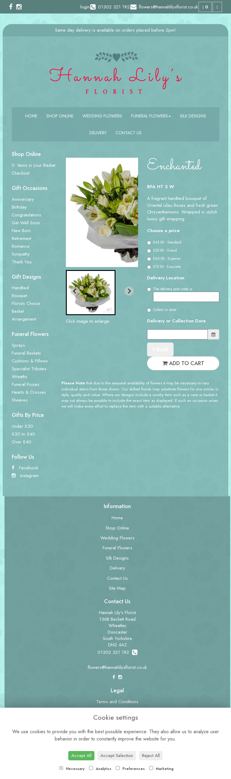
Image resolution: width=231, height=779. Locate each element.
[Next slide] (129, 291)
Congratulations (26, 215)
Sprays (18, 345)
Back (160, 349)
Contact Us (129, 133)
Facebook (25, 467)
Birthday (19, 207)
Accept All (81, 755)
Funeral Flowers (151, 116)
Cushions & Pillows (30, 361)
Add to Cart (183, 363)
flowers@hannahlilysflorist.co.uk (117, 667)
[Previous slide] (74, 291)
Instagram (25, 475)
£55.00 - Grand (162, 250)
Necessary (72, 768)
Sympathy (21, 254)
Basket (18, 311)
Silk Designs (193, 116)
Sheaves (20, 400)
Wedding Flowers (102, 116)
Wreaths (19, 376)
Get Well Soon (26, 222)
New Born (21, 230)
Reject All (151, 755)
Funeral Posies (25, 384)
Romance (20, 246)
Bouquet (19, 295)
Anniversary (23, 199)
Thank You (22, 262)
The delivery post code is (183, 294)
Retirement (21, 238)
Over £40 (21, 442)
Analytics (100, 768)
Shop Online (59, 116)
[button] (91, 292)
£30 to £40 (23, 434)
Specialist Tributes (29, 368)
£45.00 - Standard (164, 242)
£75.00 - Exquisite (164, 266)
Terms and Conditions (117, 701)
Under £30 (22, 426)
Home (31, 116)
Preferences (130, 768)
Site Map (117, 588)
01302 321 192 (117, 652)
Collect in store (161, 309)
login (85, 7)
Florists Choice (26, 303)
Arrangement (24, 319)
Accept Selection (116, 755)
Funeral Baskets (26, 353)
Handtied (20, 287)
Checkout (20, 173)
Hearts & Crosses (29, 392)
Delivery (97, 133)
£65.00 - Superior (164, 258)
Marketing (161, 768)
